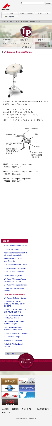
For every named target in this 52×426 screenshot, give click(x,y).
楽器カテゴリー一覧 (26, 13)
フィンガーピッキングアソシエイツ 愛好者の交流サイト (27, 381)
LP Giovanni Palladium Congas (15, 298)
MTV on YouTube (9, 395)
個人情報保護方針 (43, 409)
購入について (43, 13)
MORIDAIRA (5, 6)
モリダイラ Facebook (27, 388)
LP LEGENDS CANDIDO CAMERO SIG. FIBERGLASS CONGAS (15, 304)
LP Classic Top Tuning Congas (15, 268)
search (48, 3)
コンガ (15, 21)
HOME (4, 21)
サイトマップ (6, 413)
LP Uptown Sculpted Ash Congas (16, 333)
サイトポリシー (27, 409)
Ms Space (9, 402)
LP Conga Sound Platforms (14, 272)
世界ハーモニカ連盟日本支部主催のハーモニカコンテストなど (9, 388)
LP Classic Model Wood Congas (15, 265)
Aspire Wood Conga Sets (13, 249)
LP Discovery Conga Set (13, 275)
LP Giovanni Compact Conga (14, 294)
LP (10, 21)
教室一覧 (9, 381)
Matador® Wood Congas (13, 340)
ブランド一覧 (9, 13)
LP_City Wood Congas (12, 337)
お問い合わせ (9, 16)
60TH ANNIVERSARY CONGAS (15, 246)
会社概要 (5, 409)
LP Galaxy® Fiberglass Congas (15, 285)
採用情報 (15, 409)
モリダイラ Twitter (27, 395)
